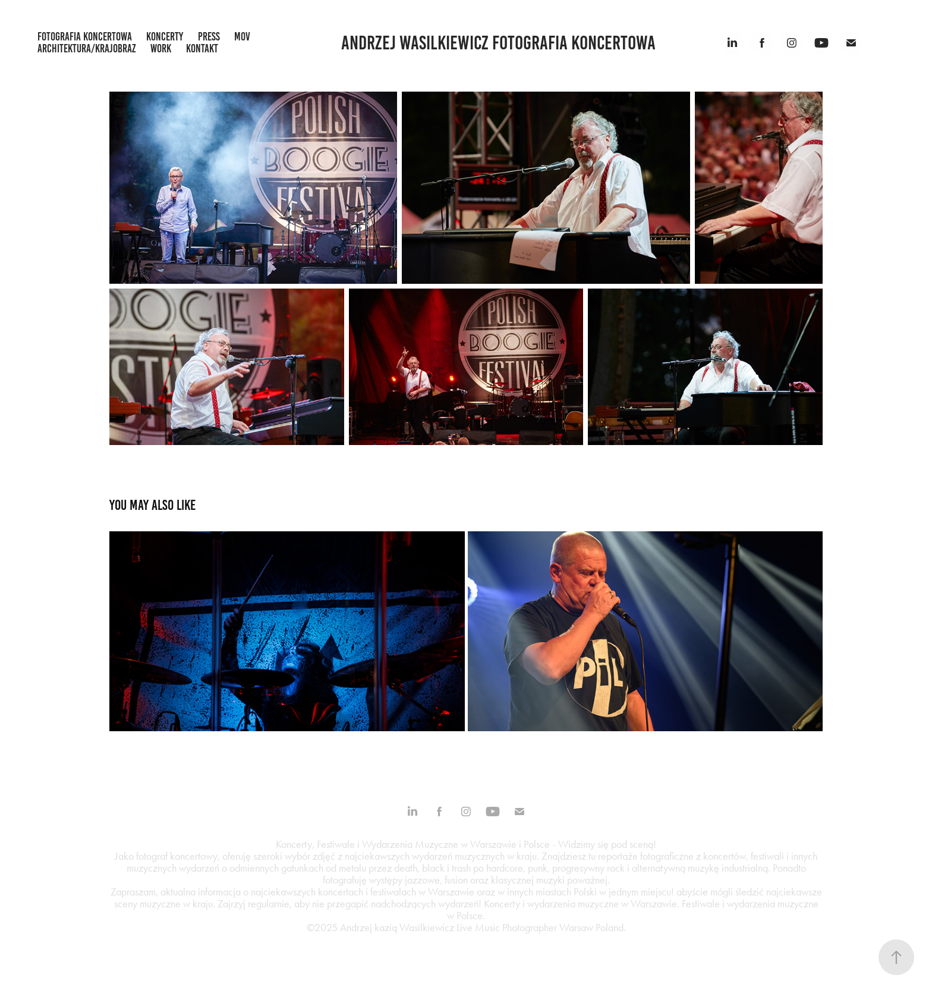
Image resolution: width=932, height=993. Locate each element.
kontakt (202, 48)
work (160, 48)
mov (242, 36)
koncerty (164, 36)
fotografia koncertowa (84, 36)
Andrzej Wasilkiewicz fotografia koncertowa (498, 43)
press (209, 36)
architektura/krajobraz (86, 48)
